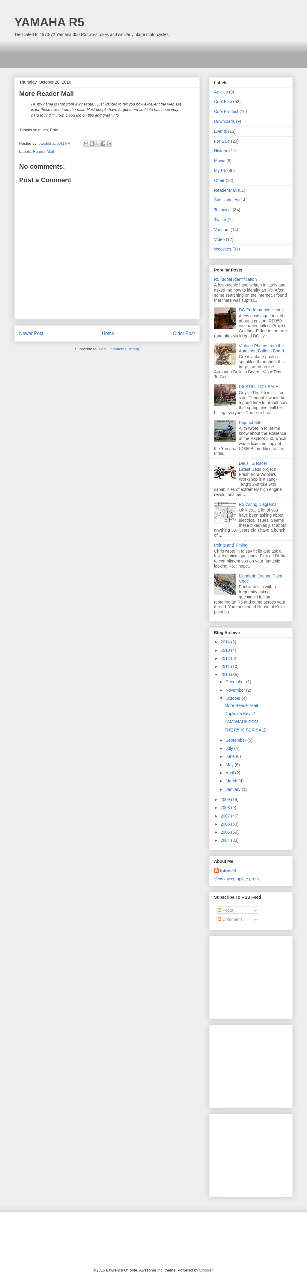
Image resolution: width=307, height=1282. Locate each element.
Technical (222, 209)
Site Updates (226, 199)
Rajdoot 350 (250, 422)
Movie (219, 160)
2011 (226, 666)
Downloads (224, 121)
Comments (230, 919)
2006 (226, 824)
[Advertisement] (123, 53)
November (235, 690)
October (233, 698)
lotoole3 (228, 870)
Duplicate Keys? (240, 713)
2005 (226, 832)
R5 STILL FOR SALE (259, 386)
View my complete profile (237, 879)
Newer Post (31, 333)
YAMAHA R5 (49, 22)
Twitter (220, 219)
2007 (226, 816)
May (229, 764)
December (235, 681)
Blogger (206, 1270)
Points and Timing (230, 545)
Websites (222, 249)
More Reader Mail (241, 705)
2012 (226, 658)
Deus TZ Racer (253, 463)
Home (108, 333)
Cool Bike (223, 101)
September (236, 740)
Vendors (221, 229)
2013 (226, 650)
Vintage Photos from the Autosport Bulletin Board (261, 348)
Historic (221, 150)
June (230, 756)
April (230, 772)
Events (220, 131)
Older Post (184, 333)
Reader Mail (43, 151)
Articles (221, 92)
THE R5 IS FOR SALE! (246, 730)
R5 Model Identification (235, 279)
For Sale (222, 141)
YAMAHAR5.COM (241, 721)
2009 (226, 799)
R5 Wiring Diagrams (257, 504)
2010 (226, 674)
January (233, 789)
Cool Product (226, 111)
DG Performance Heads (261, 309)
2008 (226, 807)
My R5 (220, 170)
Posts (225, 910)
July (229, 748)
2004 (226, 840)
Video (219, 239)
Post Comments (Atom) (119, 349)
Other (219, 180)
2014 (226, 642)
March (231, 781)
